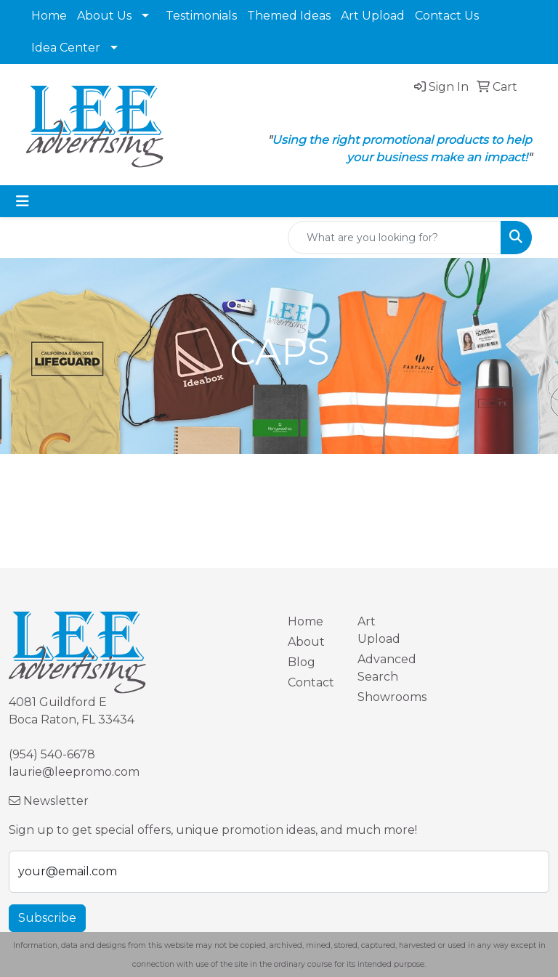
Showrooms (383, 697)
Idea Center (65, 47)
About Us (104, 16)
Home (49, 16)
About (306, 642)
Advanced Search (383, 668)
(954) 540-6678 (52, 754)
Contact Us (447, 16)
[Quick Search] (394, 237)
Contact (311, 682)
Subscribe (47, 918)
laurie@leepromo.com (74, 772)
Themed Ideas (289, 16)
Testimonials (201, 16)
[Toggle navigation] (22, 201)
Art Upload (373, 16)
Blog (301, 662)
